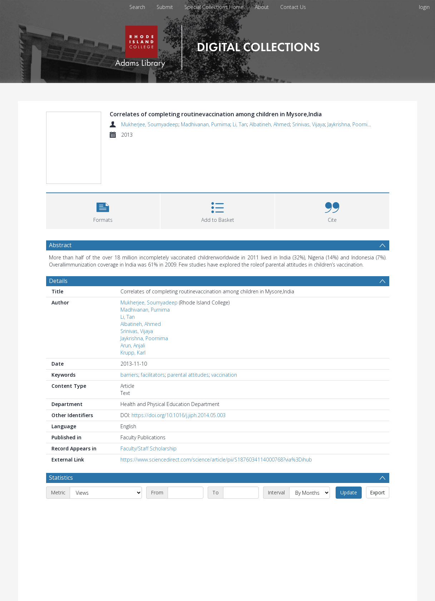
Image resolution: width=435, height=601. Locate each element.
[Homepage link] (217, 45)
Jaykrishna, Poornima (351, 124)
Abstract (60, 245)
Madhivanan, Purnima (205, 124)
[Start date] (185, 493)
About (262, 7)
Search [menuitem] (137, 7)
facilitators (153, 374)
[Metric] (106, 493)
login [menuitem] (424, 7)
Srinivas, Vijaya (308, 124)
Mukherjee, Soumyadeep (149, 124)
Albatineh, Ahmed (269, 124)
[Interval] (309, 493)
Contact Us (293, 7)
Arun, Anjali (132, 345)
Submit (165, 7)
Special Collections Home (213, 7)
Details (58, 281)
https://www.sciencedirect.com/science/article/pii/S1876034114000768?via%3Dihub (216, 459)
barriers (129, 374)
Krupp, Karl (132, 352)
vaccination (224, 374)
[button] (103, 210)
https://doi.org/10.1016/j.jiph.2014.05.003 (179, 415)
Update (348, 492)
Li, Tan (240, 124)
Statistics (61, 478)
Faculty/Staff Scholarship (148, 448)
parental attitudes (188, 374)
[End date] (241, 493)
